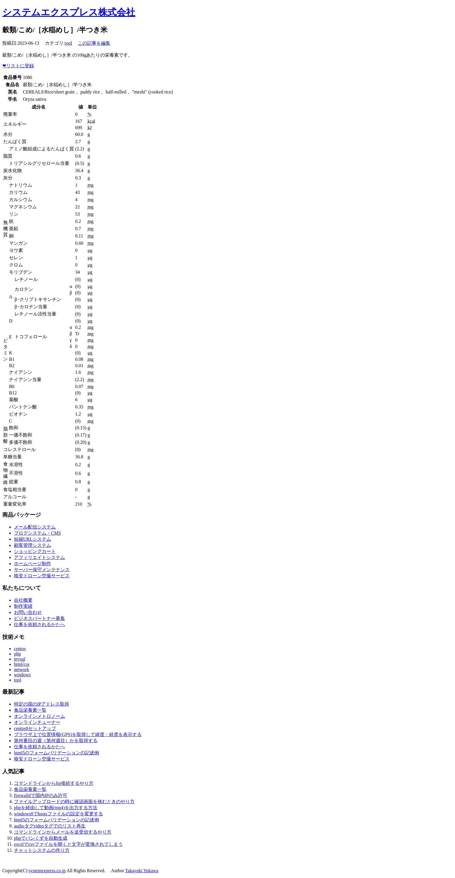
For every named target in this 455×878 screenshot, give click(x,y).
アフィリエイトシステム (39, 557)
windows (22, 674)
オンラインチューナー (37, 722)
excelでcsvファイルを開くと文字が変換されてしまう (68, 844)
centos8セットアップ (35, 728)
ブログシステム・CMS (37, 533)
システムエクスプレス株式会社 (68, 12)
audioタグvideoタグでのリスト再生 (50, 825)
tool (68, 43)
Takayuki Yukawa (141, 870)
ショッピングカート (35, 551)
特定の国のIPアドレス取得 (41, 704)
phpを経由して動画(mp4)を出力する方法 (55, 807)
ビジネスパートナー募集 (39, 618)
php (17, 653)
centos (20, 648)
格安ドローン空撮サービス (42, 575)
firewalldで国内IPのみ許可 (40, 795)
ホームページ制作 (32, 563)
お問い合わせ (28, 612)
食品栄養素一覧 (30, 710)
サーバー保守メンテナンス (42, 569)
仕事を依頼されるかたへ (39, 624)
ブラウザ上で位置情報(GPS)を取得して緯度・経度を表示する (78, 734)
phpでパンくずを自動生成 (40, 838)
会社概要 (23, 600)
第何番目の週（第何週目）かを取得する (56, 740)
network (21, 669)
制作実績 (23, 606)
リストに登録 (18, 65)
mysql (19, 659)
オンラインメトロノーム (39, 716)
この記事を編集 (94, 43)
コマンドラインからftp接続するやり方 (53, 783)
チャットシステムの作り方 (42, 850)
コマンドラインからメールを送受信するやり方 (62, 832)
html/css (21, 664)
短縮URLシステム (32, 539)
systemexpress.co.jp (47, 870)
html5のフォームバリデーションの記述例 (56, 752)
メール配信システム (35, 526)
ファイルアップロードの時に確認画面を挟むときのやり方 (74, 801)
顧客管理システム (32, 545)
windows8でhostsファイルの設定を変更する (58, 813)
